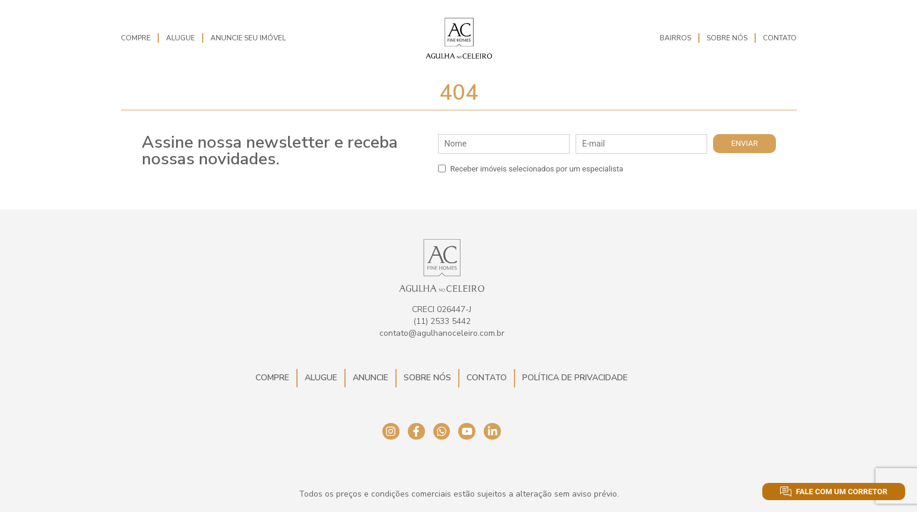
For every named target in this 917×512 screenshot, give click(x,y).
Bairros (675, 38)
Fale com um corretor (833, 491)
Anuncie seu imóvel (248, 38)
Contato (780, 38)
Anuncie (370, 377)
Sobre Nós (727, 38)
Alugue (180, 38)
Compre (136, 38)
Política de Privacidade (575, 377)
